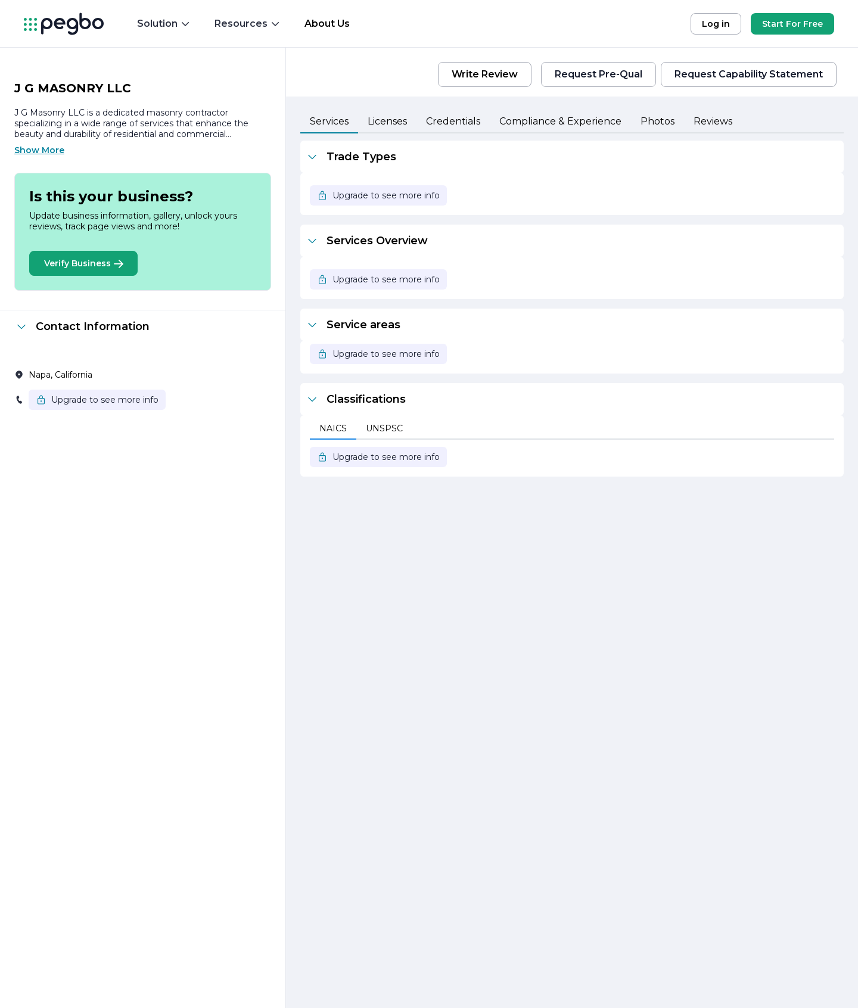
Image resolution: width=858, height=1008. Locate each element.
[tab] (329, 122)
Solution (164, 23)
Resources (247, 23)
